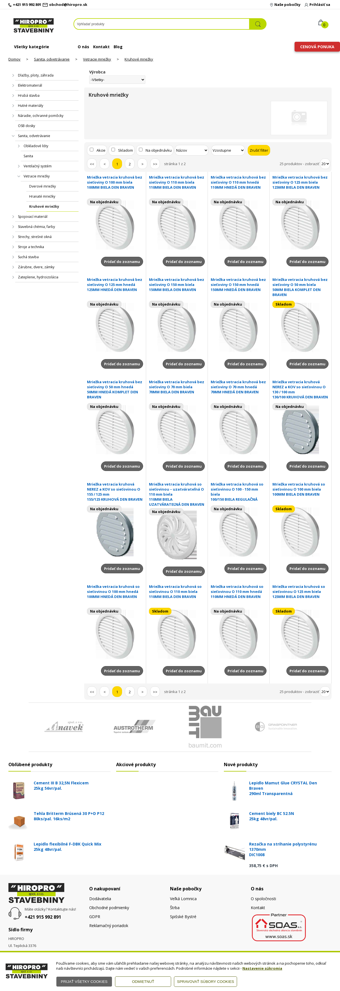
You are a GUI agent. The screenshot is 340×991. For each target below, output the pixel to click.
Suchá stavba (28, 257)
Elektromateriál (30, 85)
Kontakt (101, 46)
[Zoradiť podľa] (191, 150)
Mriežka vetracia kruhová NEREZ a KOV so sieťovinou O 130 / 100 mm (300, 389)
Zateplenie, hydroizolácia (38, 277)
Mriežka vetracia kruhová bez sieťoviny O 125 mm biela (300, 182)
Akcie (101, 150)
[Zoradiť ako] (228, 150)
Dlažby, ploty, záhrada (36, 75)
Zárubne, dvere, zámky (36, 267)
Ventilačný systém (38, 166)
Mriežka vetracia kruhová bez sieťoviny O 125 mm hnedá (115, 284)
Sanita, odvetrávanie (52, 59)
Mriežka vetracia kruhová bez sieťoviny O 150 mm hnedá (239, 284)
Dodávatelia (100, 898)
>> (155, 164)
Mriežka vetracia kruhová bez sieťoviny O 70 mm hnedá (239, 386)
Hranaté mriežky (42, 196)
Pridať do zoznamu (122, 261)
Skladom (125, 150)
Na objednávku (159, 150)
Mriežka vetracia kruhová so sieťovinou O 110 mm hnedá (239, 591)
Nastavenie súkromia (262, 968)
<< (92, 164)
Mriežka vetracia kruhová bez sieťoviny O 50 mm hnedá (115, 389)
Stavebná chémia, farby (36, 226)
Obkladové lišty (36, 146)
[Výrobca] (117, 79)
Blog (118, 46)
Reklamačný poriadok (108, 925)
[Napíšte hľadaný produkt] (161, 24)
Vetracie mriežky (97, 59)
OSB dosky (26, 125)
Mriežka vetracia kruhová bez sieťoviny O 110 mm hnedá (239, 182)
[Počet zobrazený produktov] (325, 163)
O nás (83, 46)
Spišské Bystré (183, 916)
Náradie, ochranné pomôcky (40, 115)
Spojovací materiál (32, 216)
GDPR (94, 916)
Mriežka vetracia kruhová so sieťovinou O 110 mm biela (177, 591)
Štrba (175, 907)
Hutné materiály (30, 105)
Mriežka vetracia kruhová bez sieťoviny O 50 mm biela (300, 287)
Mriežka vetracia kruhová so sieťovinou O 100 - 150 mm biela (239, 492)
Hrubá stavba (29, 95)
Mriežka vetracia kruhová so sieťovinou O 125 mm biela (300, 591)
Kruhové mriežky (139, 59)
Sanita (28, 156)
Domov (14, 59)
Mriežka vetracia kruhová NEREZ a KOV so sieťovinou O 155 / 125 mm (115, 492)
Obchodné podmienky (109, 907)
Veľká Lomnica (183, 898)
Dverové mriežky (42, 186)
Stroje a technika (31, 246)
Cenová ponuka (317, 46)
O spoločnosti (263, 898)
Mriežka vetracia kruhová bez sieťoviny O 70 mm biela (177, 386)
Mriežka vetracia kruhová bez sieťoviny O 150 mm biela (177, 284)
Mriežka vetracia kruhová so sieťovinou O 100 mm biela (300, 489)
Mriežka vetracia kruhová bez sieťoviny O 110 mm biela (177, 182)
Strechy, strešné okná (35, 236)
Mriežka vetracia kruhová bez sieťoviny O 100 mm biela (115, 182)
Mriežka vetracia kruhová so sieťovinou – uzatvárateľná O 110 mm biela (177, 494)
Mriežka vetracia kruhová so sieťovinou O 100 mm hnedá (115, 591)
